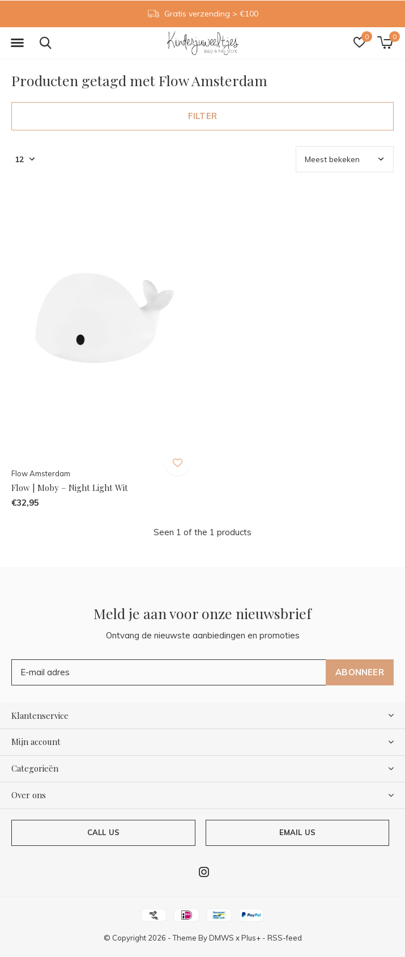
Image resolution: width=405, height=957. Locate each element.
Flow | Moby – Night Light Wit (69, 487)
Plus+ (251, 937)
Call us (103, 832)
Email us (297, 832)
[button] (17, 43)
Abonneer (359, 672)
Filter (202, 116)
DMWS (221, 937)
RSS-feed (284, 937)
